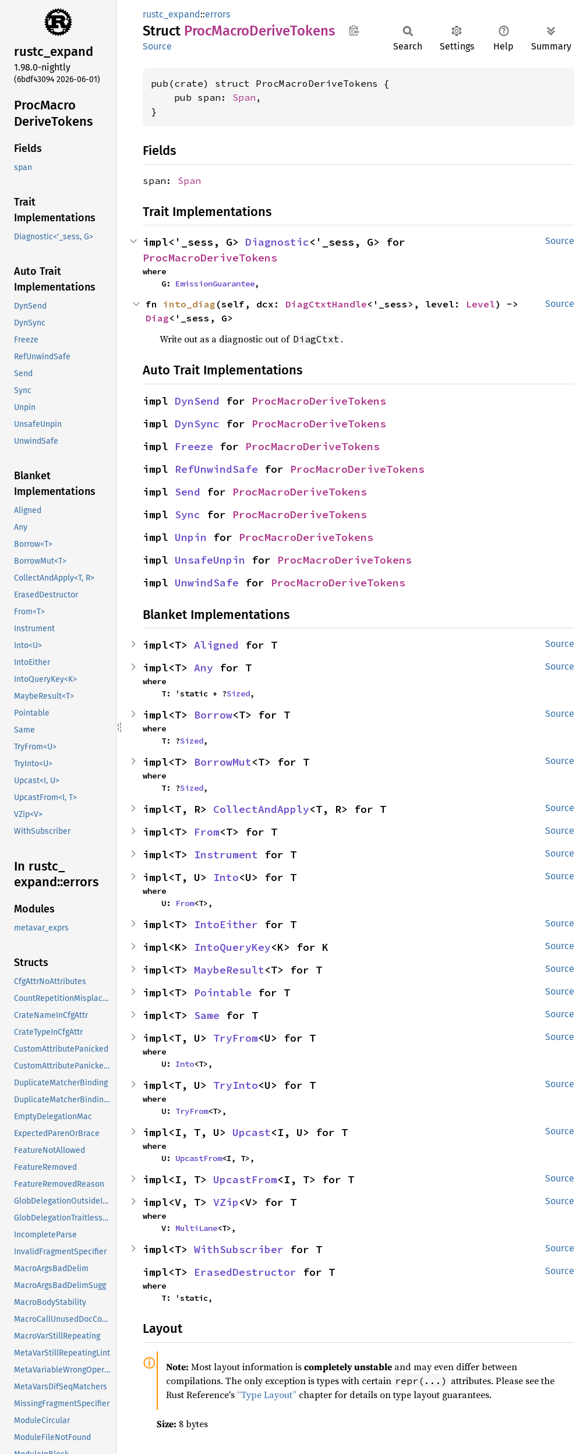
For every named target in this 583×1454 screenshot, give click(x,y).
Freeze (194, 446)
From (207, 832)
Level (480, 304)
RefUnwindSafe (216, 469)
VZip (226, 1202)
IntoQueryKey (232, 947)
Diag (157, 318)
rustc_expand (171, 14)
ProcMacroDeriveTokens (210, 257)
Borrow (213, 714)
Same (207, 1015)
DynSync (197, 423)
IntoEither (226, 924)
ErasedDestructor (245, 1272)
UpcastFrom (198, 1158)
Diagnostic (277, 242)
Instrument (226, 854)
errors (217, 14)
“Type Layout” (266, 1394)
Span (244, 97)
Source (157, 46)
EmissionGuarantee (215, 283)
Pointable (223, 992)
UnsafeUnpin (210, 560)
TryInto (235, 1085)
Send (187, 491)
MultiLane (196, 1228)
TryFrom (235, 1038)
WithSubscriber (239, 1249)
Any (203, 667)
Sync (187, 514)
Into (226, 877)
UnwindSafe (207, 582)
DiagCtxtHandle (326, 304)
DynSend (197, 401)
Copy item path (353, 30)
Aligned (216, 645)
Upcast (251, 1132)
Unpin (191, 537)
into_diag (189, 304)
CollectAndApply (261, 809)
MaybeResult (229, 970)
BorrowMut (223, 762)
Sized (238, 693)
